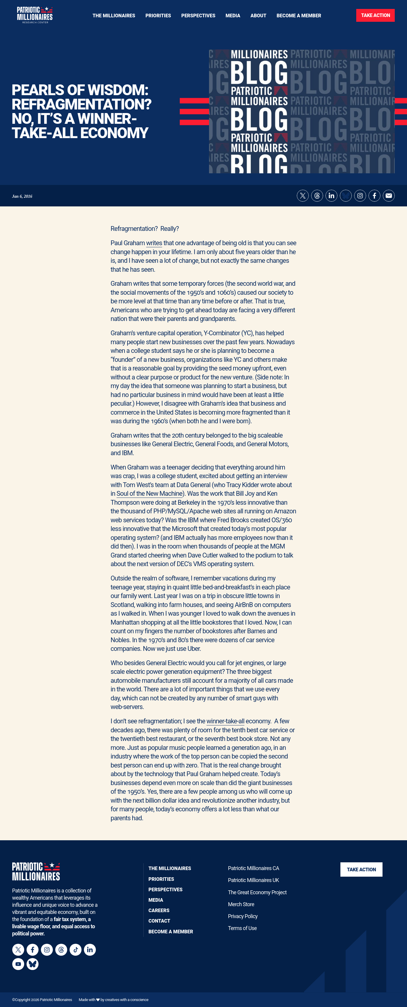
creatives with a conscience (126, 999)
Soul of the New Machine (149, 493)
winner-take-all (226, 721)
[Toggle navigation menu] (158, 15)
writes (154, 243)
